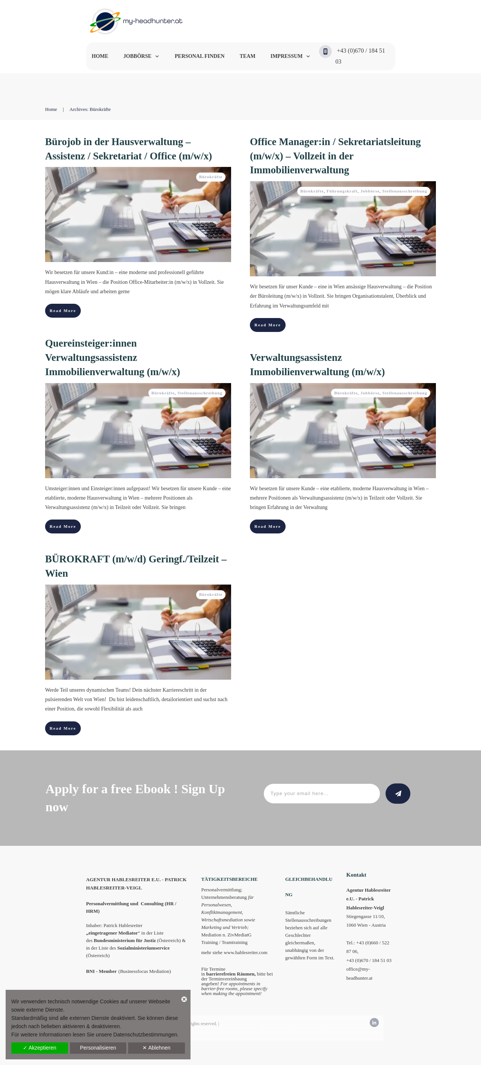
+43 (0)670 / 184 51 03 (369, 960)
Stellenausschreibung (405, 191)
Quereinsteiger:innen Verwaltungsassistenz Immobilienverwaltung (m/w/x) (112, 357)
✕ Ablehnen (156, 1048)
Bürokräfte (210, 176)
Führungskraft (342, 191)
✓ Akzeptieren (39, 1048)
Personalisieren (98, 1048)
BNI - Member (101, 971)
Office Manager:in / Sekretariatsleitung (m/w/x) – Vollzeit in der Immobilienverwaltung (335, 156)
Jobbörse (370, 191)
